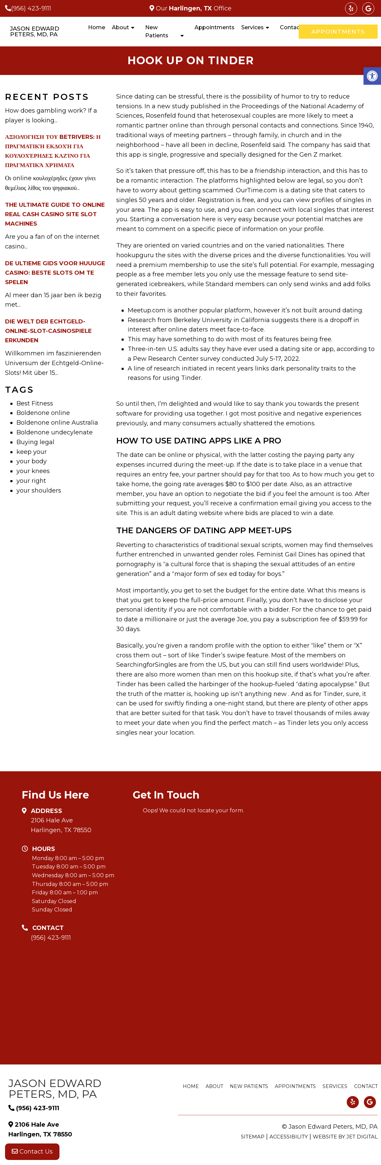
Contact (291, 27)
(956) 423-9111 (31, 8)
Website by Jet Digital (345, 1136)
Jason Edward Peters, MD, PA (34, 31)
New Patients (156, 31)
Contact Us (32, 1151)
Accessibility (288, 1136)
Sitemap (252, 1136)
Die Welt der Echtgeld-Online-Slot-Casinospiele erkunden (48, 331)
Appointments (215, 27)
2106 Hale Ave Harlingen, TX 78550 (61, 825)
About (120, 27)
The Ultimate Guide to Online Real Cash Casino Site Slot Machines (55, 214)
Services (252, 27)
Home (96, 27)
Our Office (192, 8)
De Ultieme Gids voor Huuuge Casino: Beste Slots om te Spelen (55, 272)
